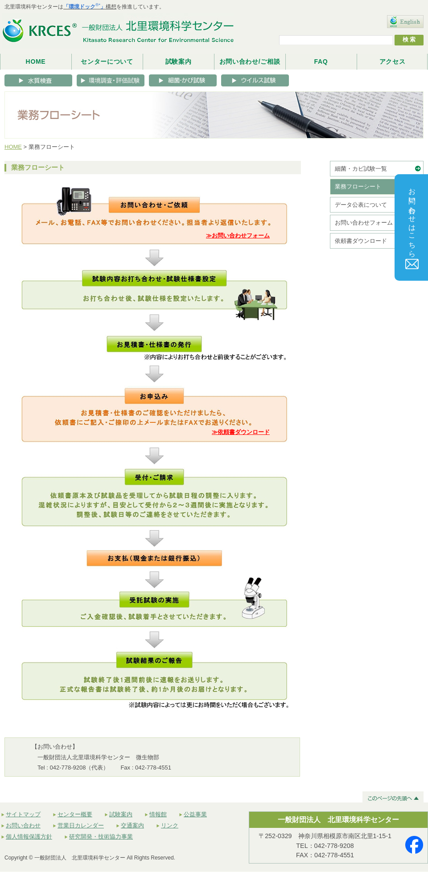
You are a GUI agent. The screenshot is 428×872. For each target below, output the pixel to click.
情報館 (158, 814)
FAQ (321, 61)
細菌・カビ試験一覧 (361, 168)
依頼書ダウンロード (361, 240)
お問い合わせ (23, 825)
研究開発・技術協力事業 (101, 836)
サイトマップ (23, 814)
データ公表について (361, 204)
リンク (169, 825)
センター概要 (75, 814)
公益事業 (195, 814)
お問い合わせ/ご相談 (249, 61)
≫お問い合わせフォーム (238, 235)
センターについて (107, 61)
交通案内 (132, 825)
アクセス (392, 61)
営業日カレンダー (81, 825)
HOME (36, 61)
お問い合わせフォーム (364, 222)
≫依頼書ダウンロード (241, 432)
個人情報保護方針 (29, 836)
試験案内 (178, 61)
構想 (89, 7)
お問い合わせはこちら (412, 226)
